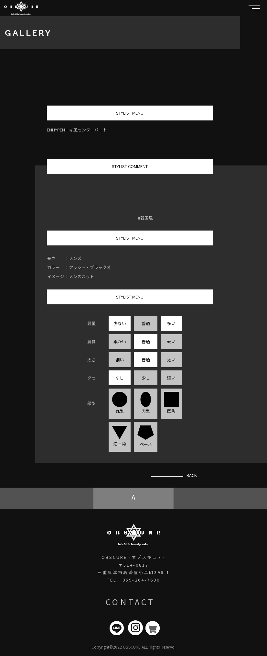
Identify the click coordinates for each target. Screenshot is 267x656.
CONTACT (130, 601)
